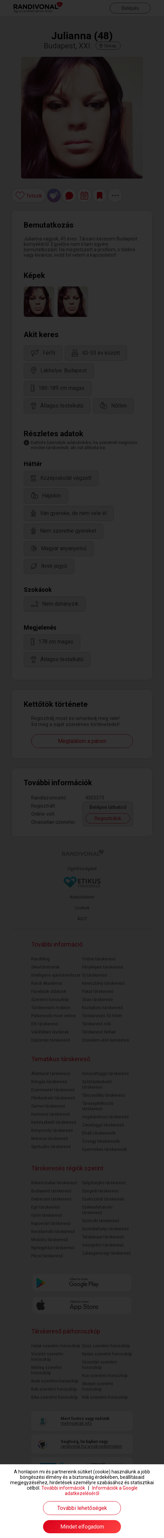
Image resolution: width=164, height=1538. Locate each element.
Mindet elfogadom (82, 1526)
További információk (63, 1488)
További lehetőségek (82, 1508)
